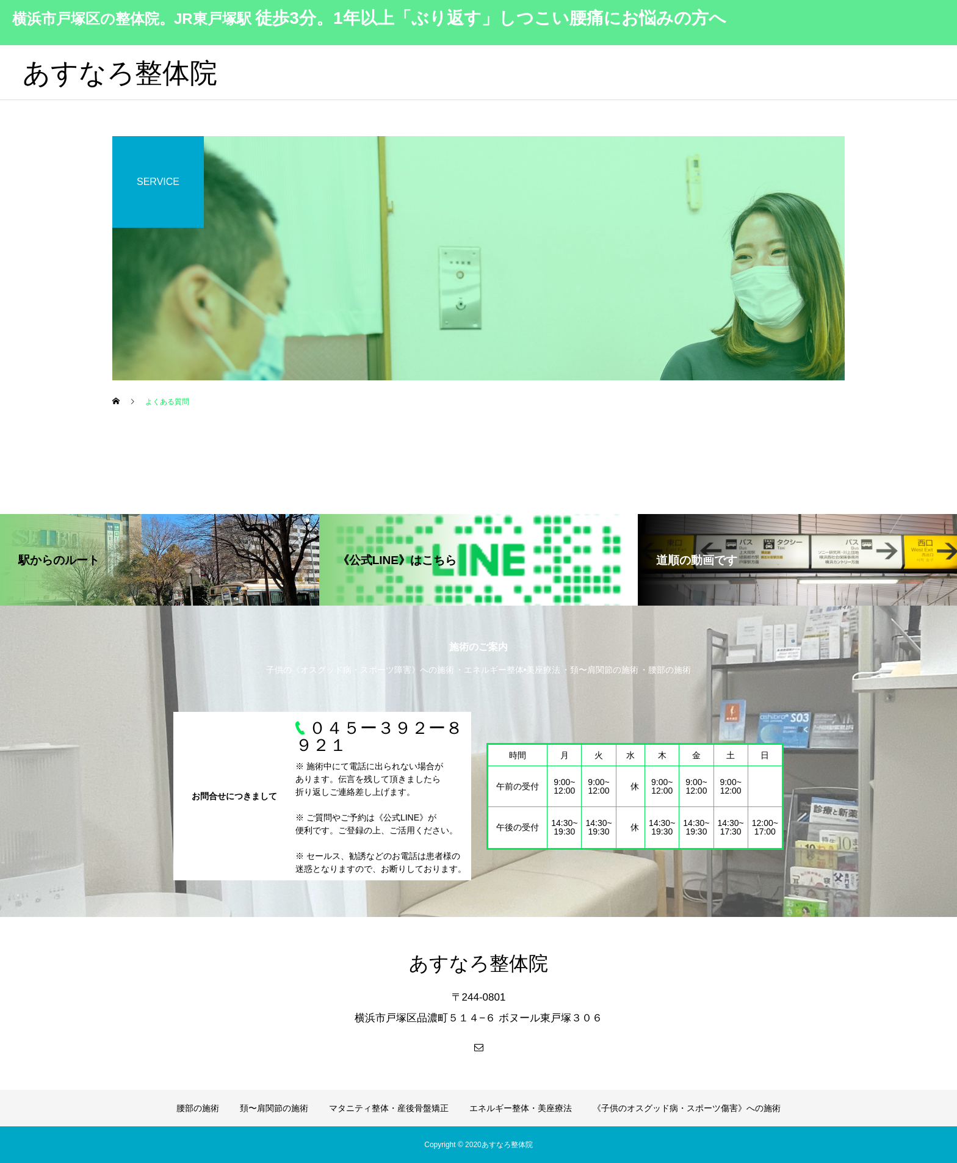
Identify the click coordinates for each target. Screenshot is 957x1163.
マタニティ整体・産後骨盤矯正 (389, 1108)
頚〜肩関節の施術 (274, 1108)
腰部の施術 (197, 1108)
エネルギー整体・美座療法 (520, 1108)
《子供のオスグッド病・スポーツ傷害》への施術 (687, 1108)
